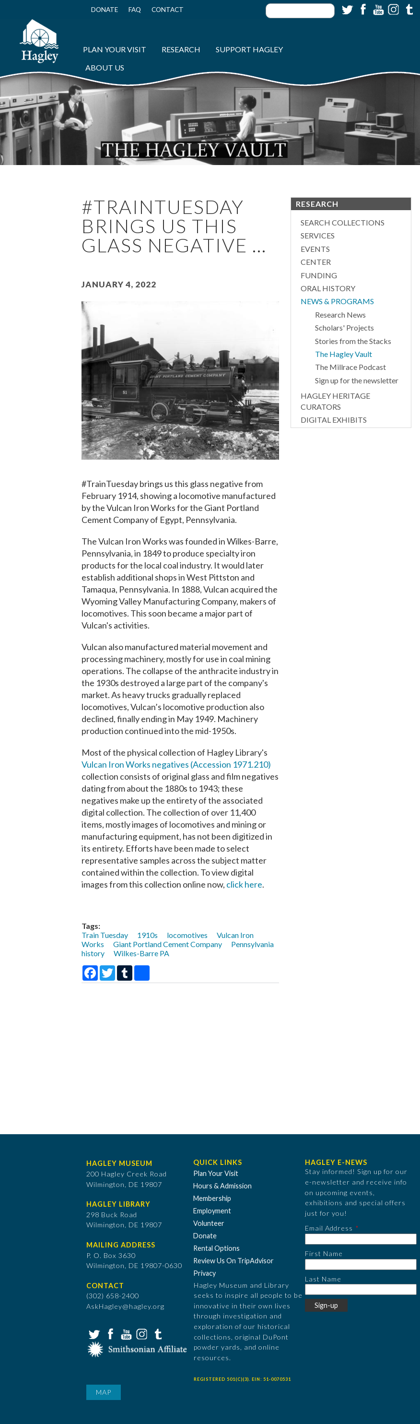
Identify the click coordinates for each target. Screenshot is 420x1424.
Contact (168, 9)
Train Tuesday (105, 934)
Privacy (204, 1273)
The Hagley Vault (343, 353)
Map (103, 1392)
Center (316, 261)
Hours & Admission (222, 1186)
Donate (104, 9)
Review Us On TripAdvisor (233, 1261)
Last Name (323, 1279)
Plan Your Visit (114, 49)
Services (318, 235)
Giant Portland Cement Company (167, 944)
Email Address (329, 1228)
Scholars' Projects (344, 327)
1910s (147, 934)
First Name (324, 1253)
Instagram (392, 8)
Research (181, 49)
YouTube (377, 8)
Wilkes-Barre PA (141, 953)
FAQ (134, 9)
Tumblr (408, 8)
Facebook (362, 8)
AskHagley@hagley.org (125, 1306)
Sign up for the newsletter (356, 380)
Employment (212, 1211)
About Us (104, 67)
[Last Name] (361, 1289)
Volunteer (208, 1223)
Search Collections (343, 222)
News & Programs (337, 301)
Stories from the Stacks (353, 340)
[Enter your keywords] (300, 10)
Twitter (346, 8)
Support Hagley (249, 49)
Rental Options (216, 1248)
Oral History (328, 288)
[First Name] (361, 1264)
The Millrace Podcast (350, 366)
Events (315, 248)
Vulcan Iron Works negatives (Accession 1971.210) (176, 764)
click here (244, 884)
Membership (212, 1198)
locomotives (187, 934)
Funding (319, 275)
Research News (340, 314)
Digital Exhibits (334, 419)
